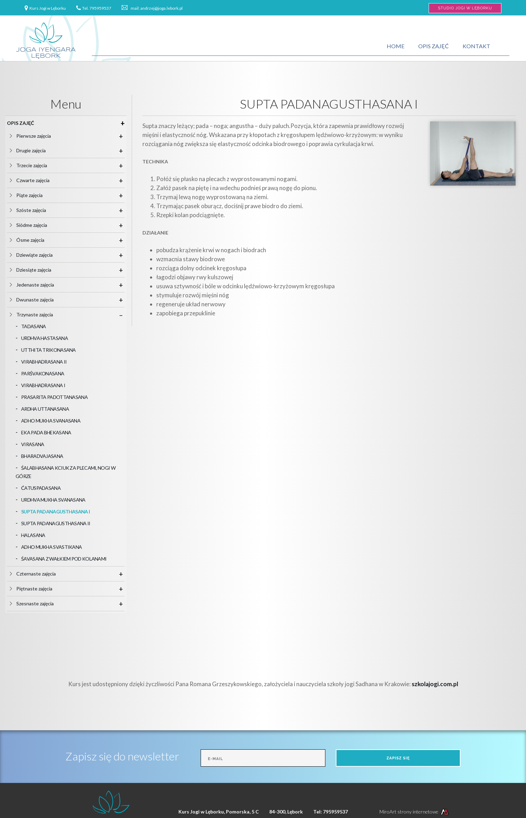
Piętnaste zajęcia (37, 588)
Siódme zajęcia (34, 225)
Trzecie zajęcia (34, 165)
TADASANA (33, 326)
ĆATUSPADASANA (41, 488)
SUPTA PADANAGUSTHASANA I (55, 511)
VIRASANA (32, 444)
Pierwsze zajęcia (36, 135)
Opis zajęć (433, 46)
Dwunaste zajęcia (37, 299)
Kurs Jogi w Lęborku (47, 8)
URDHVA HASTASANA (44, 338)
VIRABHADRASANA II (44, 362)
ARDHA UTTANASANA (45, 409)
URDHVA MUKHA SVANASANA (53, 500)
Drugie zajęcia (33, 150)
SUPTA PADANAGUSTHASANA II (55, 523)
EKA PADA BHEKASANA (46, 432)
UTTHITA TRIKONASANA (48, 350)
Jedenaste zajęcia (38, 284)
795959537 (100, 8)
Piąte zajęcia (32, 195)
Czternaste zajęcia (38, 573)
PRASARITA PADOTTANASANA (54, 397)
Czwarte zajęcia (35, 180)
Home (395, 46)
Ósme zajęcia (33, 240)
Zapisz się (398, 758)
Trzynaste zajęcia (37, 314)
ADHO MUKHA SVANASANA (50, 421)
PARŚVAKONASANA (42, 373)
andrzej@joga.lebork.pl (161, 8)
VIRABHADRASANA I (43, 385)
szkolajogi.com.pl (435, 684)
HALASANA (33, 535)
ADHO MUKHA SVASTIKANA (51, 547)
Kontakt (476, 46)
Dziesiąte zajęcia (36, 269)
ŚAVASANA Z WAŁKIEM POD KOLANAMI (63, 559)
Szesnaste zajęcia (37, 603)
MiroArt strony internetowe (414, 812)
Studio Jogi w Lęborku (465, 8)
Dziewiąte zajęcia (37, 254)
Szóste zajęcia (34, 210)
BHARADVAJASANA (42, 456)
